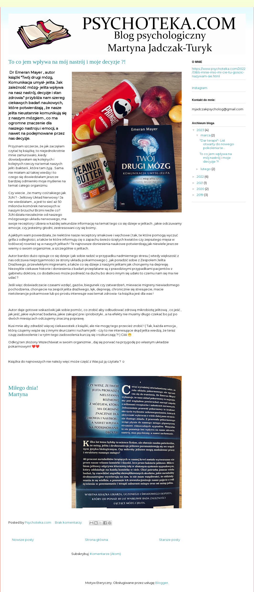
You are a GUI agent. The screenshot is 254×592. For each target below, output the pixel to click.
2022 (201, 176)
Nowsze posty (23, 540)
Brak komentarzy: (69, 522)
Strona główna (96, 540)
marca (206, 135)
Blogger (161, 583)
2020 (201, 189)
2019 (200, 195)
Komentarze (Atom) (105, 554)
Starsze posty (169, 540)
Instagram (199, 88)
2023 (201, 130)
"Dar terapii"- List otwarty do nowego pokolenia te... (217, 144)
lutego (206, 169)
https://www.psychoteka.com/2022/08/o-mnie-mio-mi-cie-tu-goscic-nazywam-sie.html (218, 72)
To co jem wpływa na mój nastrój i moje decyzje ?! (67, 62)
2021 (200, 183)
